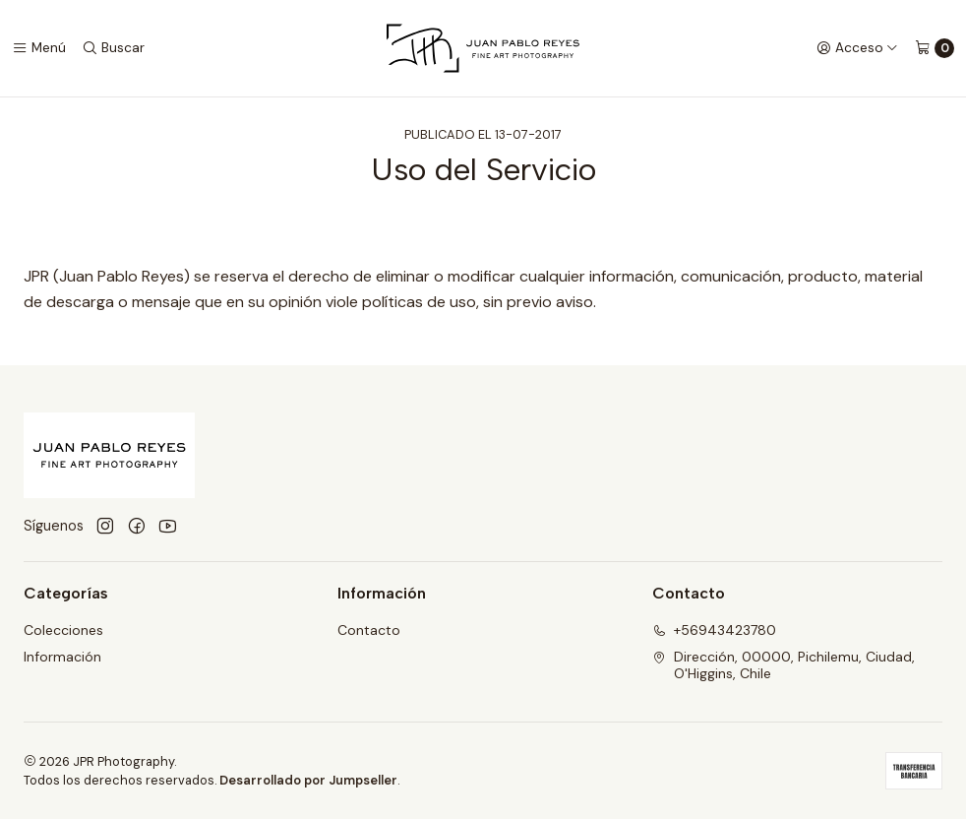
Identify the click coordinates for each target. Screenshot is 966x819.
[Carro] (934, 48)
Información (62, 656)
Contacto (368, 630)
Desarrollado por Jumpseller (308, 780)
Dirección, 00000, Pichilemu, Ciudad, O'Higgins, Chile (783, 665)
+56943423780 (714, 630)
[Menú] (39, 48)
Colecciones (63, 630)
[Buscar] (113, 48)
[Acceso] (857, 48)
